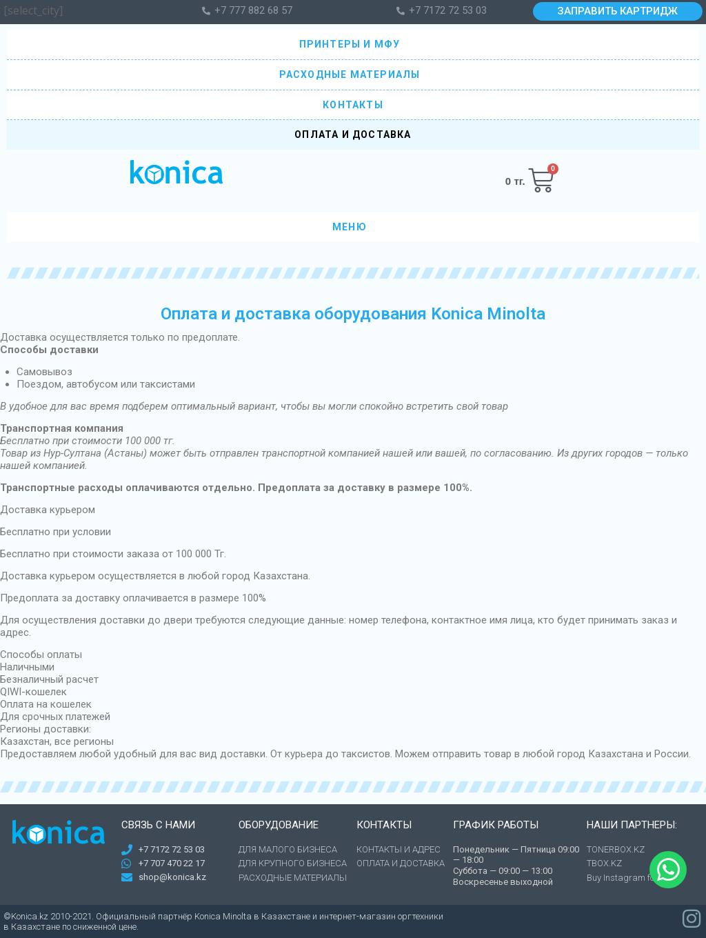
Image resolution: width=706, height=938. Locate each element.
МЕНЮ (353, 227)
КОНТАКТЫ (353, 104)
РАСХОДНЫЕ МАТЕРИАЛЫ (353, 74)
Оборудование (279, 825)
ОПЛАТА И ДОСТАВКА (352, 134)
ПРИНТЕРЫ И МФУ (353, 44)
